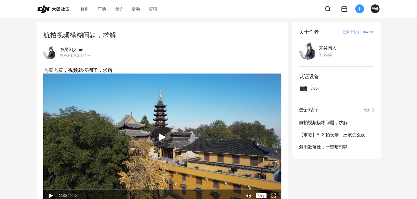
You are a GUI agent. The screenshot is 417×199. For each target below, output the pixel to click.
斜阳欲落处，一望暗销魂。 (325, 147)
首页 (84, 8)
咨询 (153, 8)
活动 (136, 8)
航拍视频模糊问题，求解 (323, 122)
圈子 (119, 8)
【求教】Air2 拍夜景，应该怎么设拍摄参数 (336, 134)
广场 (102, 8)
